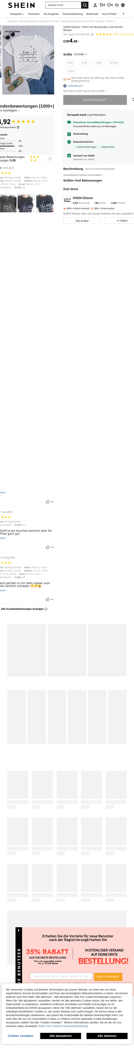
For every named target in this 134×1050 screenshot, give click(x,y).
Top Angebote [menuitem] (51, 13)
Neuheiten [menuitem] (34, 13)
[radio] (69, 62)
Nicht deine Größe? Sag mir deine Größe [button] (85, 91)
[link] (102, 5)
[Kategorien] (17, 13)
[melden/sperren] (52, 501)
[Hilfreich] (47, 501)
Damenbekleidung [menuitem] (73, 13)
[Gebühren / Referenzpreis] (79, 41)
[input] (61, 976)
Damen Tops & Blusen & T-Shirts (77, 21)
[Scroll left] (119, 13)
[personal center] (95, 5)
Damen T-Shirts (104, 21)
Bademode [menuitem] (92, 13)
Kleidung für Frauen (49, 21)
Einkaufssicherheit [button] (83, 142)
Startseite (12, 21)
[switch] (48, 159)
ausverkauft (95, 100)
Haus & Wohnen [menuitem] (111, 13)
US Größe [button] (81, 54)
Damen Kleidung (27, 21)
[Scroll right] (123, 13)
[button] (63, 5)
